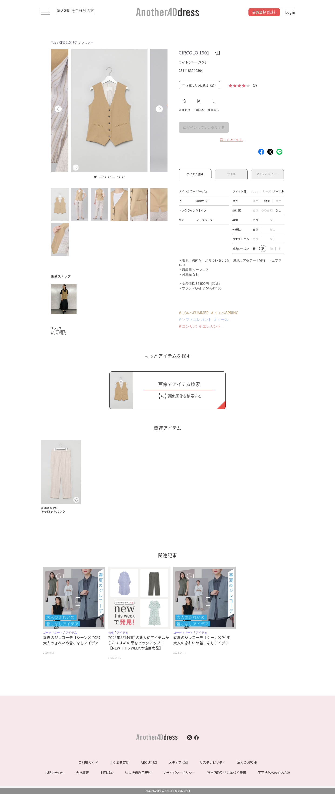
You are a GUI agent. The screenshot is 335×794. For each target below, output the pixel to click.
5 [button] (114, 177)
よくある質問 (119, 762)
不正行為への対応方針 (274, 772)
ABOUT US (149, 762)
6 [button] (118, 177)
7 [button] (123, 177)
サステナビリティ (212, 762)
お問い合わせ (54, 772)
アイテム (71, 632)
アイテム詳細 (195, 174)
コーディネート (53, 632)
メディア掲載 (178, 762)
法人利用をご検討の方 (75, 11)
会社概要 (82, 772)
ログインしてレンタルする (204, 127)
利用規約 (107, 772)
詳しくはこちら (231, 140)
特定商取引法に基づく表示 (226, 772)
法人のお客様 (247, 762)
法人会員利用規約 (138, 772)
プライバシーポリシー (179, 772)
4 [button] (109, 177)
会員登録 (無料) (264, 12)
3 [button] (105, 177)
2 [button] (100, 177)
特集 (111, 632)
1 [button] (95, 177)
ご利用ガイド (88, 762)
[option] (109, 110)
